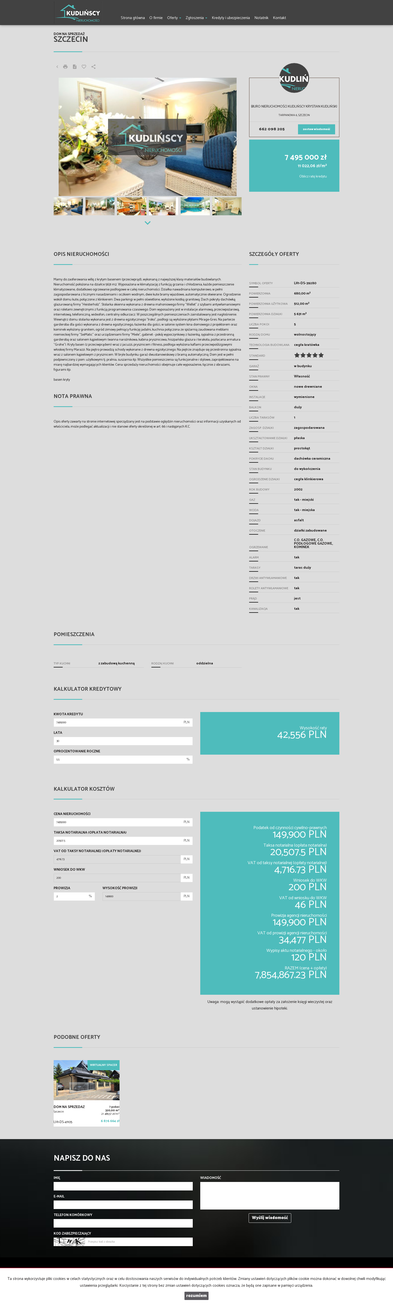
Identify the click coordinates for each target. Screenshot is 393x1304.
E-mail (59, 1196)
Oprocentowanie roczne (77, 751)
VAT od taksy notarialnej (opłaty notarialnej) (97, 851)
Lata (58, 733)
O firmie (156, 18)
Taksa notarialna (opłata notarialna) (90, 832)
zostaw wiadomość (316, 129)
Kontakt (279, 18)
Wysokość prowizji (120, 888)
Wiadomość (210, 1178)
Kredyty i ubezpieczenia (231, 18)
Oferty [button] (174, 18)
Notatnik (261, 18)
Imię (57, 1178)
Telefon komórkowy (73, 1215)
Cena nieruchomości (72, 814)
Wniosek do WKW (69, 869)
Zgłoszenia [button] (196, 18)
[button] (68, 137)
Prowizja (62, 888)
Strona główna (133, 18)
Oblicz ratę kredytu (313, 176)
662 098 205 (272, 129)
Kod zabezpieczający (72, 1233)
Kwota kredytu (68, 714)
